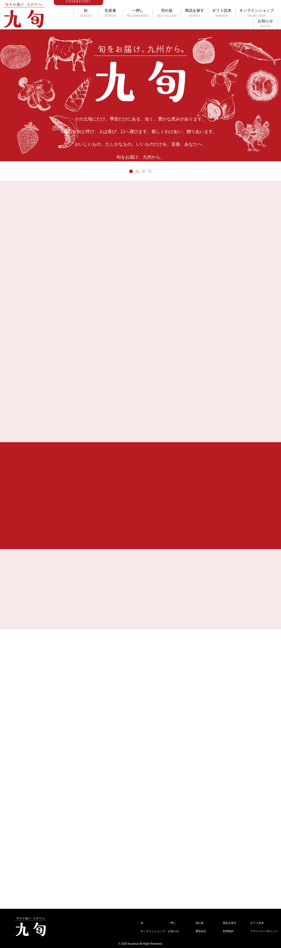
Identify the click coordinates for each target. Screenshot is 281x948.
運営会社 (200, 931)
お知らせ (265, 23)
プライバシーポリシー (264, 931)
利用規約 (228, 931)
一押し (138, 13)
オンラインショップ (256, 13)
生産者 (110, 13)
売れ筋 (167, 13)
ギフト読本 (221, 13)
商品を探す (194, 13)
